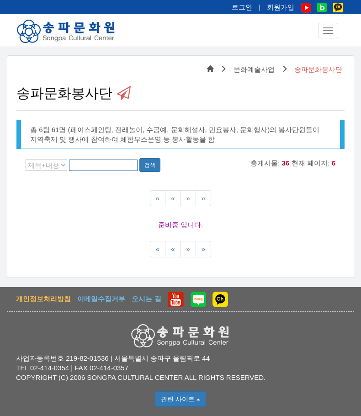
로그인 (242, 7)
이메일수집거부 (101, 299)
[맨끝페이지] (203, 198)
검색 (149, 165)
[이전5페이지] (172, 198)
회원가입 (280, 7)
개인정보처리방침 (43, 299)
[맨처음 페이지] (157, 198)
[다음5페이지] (188, 198)
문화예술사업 (254, 69)
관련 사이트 (180, 399)
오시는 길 (146, 299)
